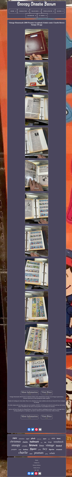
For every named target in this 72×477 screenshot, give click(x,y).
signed (27, 438)
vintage (50, 445)
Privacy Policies (36, 465)
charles (25, 442)
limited (59, 446)
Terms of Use (36, 467)
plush (33, 438)
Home (36, 460)
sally (41, 442)
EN (35, 470)
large (50, 442)
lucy (45, 448)
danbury (25, 449)
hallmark (34, 441)
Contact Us (36, 462)
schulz (52, 453)
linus (41, 445)
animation (21, 438)
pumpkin (14, 449)
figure (33, 448)
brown (33, 445)
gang (46, 453)
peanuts (39, 452)
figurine (51, 449)
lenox (59, 438)
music (31, 453)
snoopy (16, 445)
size (45, 442)
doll (49, 439)
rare (15, 438)
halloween (39, 439)
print (39, 449)
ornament (59, 449)
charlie (23, 452)
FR (38, 470)
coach (20, 449)
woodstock (58, 441)
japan (44, 438)
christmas (15, 441)
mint (53, 438)
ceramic (24, 446)
